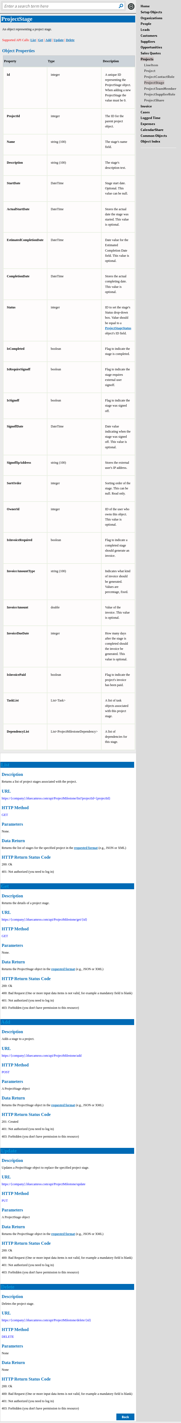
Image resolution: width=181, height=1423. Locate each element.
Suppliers (148, 41)
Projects (147, 59)
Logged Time (151, 118)
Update (59, 40)
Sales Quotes (151, 53)
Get (40, 40)
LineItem (151, 65)
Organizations (151, 18)
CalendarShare (152, 129)
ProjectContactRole (159, 76)
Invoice (146, 106)
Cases (145, 112)
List (33, 40)
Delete (70, 40)
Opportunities (151, 47)
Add (48, 40)
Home (145, 6)
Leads (145, 29)
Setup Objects (151, 12)
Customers (149, 35)
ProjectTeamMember (160, 88)
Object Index (150, 141)
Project (149, 70)
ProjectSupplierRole (159, 94)
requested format (86, 848)
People (146, 23)
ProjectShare (154, 100)
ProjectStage (154, 82)
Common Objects (154, 135)
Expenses (148, 123)
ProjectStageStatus (118, 328)
